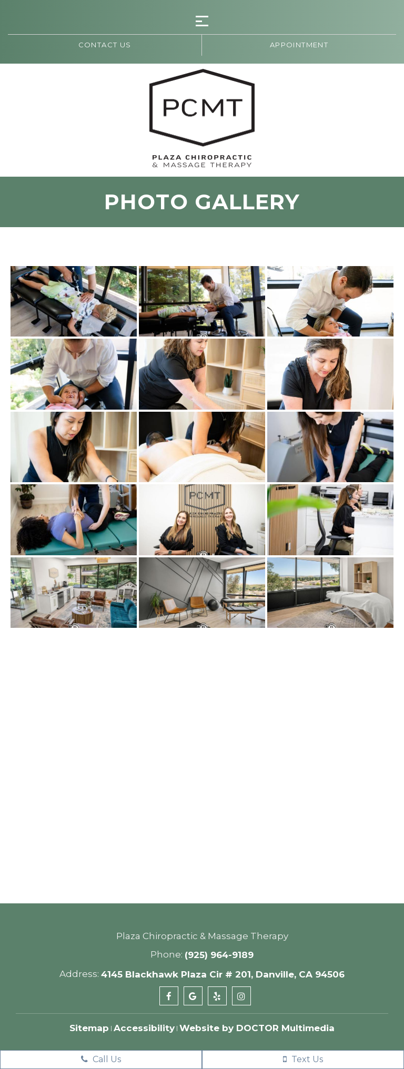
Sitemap (89, 1028)
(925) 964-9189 (219, 955)
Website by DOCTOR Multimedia (257, 1028)
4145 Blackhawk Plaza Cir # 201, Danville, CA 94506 (223, 974)
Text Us (303, 1059)
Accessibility (144, 1028)
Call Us (101, 1059)
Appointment (299, 44)
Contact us (105, 44)
